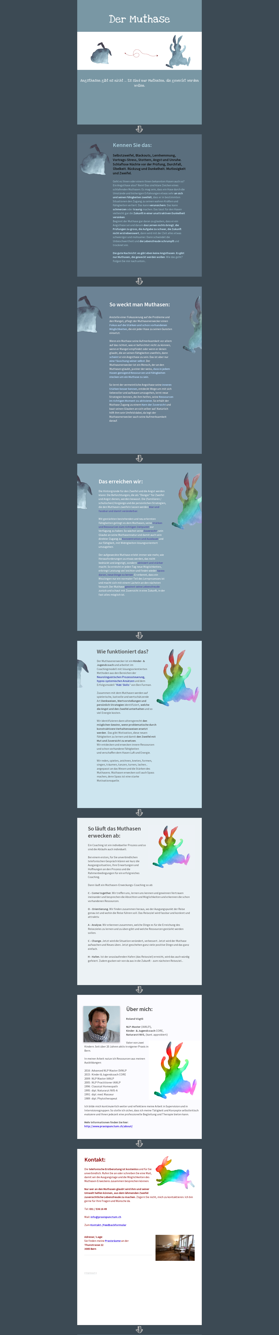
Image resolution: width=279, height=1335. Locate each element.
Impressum (90, 1272)
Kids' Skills (122, 685)
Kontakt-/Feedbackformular (108, 1225)
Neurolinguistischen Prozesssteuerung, (121, 677)
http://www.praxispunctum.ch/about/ (108, 1126)
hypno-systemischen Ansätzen (115, 681)
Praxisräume (113, 1240)
